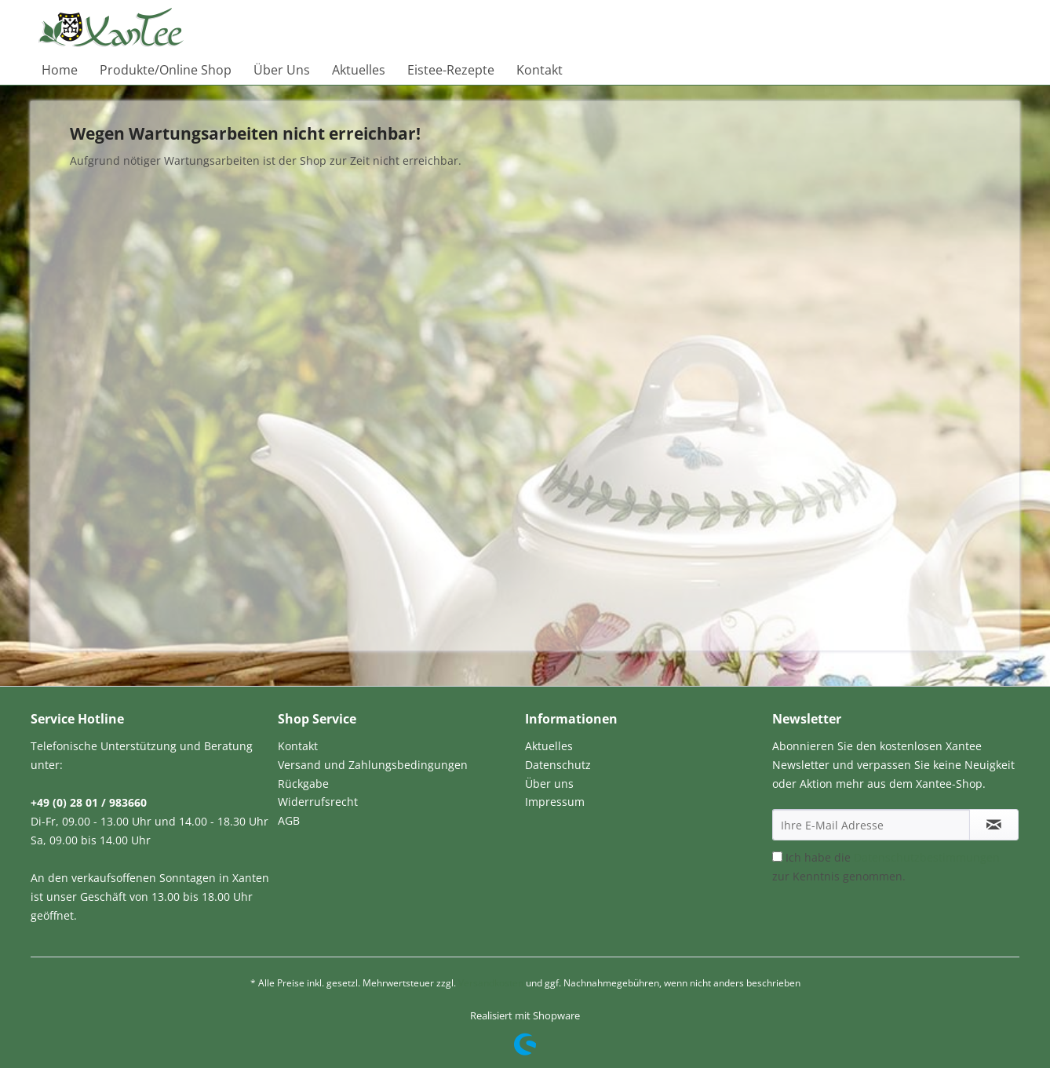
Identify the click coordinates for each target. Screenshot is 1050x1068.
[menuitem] (60, 70)
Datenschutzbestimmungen (927, 857)
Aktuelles (549, 745)
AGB (289, 820)
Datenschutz (558, 764)
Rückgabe (303, 783)
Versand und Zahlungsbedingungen (373, 764)
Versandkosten (490, 983)
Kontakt (298, 745)
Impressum (555, 801)
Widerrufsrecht (318, 801)
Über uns (549, 783)
